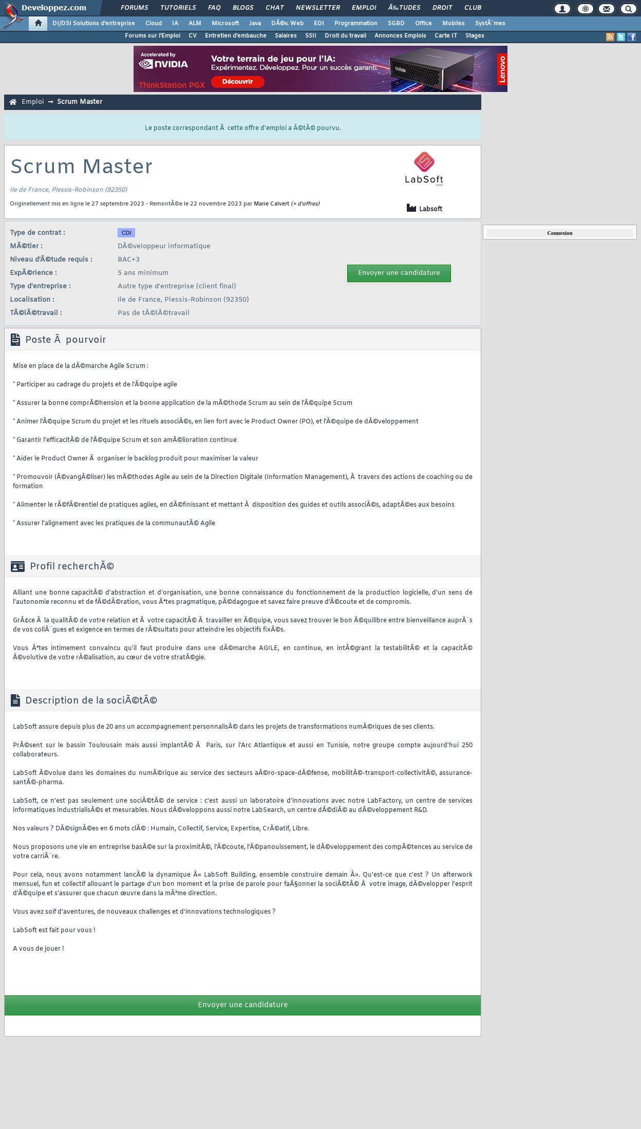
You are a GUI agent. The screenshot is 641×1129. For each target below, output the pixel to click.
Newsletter (318, 8)
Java (255, 23)
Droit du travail (345, 36)
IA (175, 23)
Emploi (364, 8)
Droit (442, 8)
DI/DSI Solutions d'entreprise (93, 23)
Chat (275, 8)
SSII (310, 36)
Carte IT (446, 36)
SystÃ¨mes (490, 23)
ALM (194, 23)
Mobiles (453, 23)
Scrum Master (79, 102)
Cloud (153, 23)
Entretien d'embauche (236, 36)
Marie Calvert (271, 204)
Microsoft (225, 23)
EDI (319, 23)
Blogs (243, 8)
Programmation (356, 23)
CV (192, 36)
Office (423, 23)
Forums (134, 8)
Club (472, 8)
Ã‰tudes (404, 8)
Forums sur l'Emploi (152, 36)
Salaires (286, 36)
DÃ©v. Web (287, 23)
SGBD (396, 23)
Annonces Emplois (400, 36)
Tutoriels (178, 8)
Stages (474, 36)
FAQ (214, 8)
